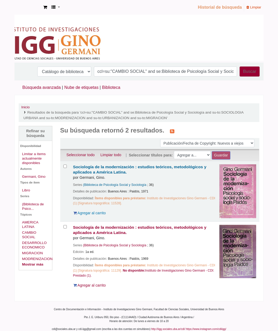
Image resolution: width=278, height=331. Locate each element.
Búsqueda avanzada (41, 87)
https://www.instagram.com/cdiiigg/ (206, 329)
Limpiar (253, 7)
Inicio (25, 107)
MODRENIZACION (37, 259)
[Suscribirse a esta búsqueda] (172, 131)
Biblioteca (111, 87)
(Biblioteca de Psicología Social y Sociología (114, 185)
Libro (26, 190)
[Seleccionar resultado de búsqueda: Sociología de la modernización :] (65, 166)
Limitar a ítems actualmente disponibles (34, 158)
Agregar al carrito (89, 213)
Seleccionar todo (81, 155)
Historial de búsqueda (220, 7)
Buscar (249, 71)
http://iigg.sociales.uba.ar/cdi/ (168, 329)
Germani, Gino (34, 177)
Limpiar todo (110, 155)
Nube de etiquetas (81, 87)
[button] (45, 7)
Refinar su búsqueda (35, 133)
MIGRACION (32, 253)
